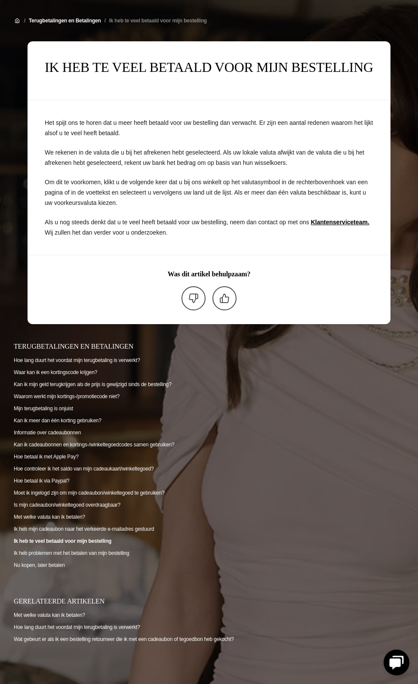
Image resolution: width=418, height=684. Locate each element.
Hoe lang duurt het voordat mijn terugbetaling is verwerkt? (77, 360)
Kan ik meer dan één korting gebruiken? (57, 421)
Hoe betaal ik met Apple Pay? (46, 457)
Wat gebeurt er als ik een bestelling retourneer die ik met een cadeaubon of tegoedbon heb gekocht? (124, 639)
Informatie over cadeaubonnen (47, 433)
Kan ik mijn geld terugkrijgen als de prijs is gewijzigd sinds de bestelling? (93, 384)
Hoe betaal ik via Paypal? (41, 481)
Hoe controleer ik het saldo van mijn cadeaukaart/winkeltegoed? (84, 469)
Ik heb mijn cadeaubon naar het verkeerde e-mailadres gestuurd (84, 529)
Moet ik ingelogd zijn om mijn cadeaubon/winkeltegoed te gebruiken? (89, 493)
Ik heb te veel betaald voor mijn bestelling (158, 21)
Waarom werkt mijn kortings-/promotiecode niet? (67, 396)
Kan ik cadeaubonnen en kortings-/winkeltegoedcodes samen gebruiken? (94, 445)
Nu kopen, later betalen (39, 565)
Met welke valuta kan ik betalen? (49, 517)
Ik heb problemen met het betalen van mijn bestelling (71, 553)
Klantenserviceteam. (340, 222)
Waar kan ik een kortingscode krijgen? (55, 372)
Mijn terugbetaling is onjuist (43, 408)
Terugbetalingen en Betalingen (65, 21)
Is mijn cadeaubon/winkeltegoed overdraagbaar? (67, 505)
